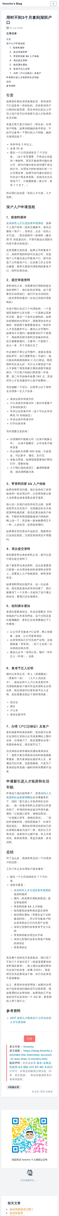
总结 (8, 81)
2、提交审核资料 (18, 52)
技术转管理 (16, 1212)
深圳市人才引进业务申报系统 (26, 223)
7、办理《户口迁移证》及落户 (25, 73)
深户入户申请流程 (15, 43)
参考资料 (11, 85)
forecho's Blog (12, 3)
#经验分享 (13, 1087)
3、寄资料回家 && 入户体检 (24, 56)
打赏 (29, 1038)
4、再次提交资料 (18, 60)
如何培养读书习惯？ (22, 1209)
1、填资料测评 (17, 47)
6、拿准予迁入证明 (20, 68)
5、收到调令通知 (18, 64)
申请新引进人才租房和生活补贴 (22, 77)
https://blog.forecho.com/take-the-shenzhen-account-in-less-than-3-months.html (31, 1054)
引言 (8, 39)
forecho (28, 1046)
